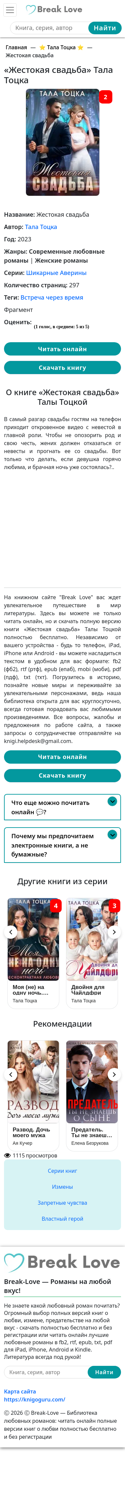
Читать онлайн (62, 349)
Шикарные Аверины (56, 273)
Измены (62, 1186)
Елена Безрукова (90, 1143)
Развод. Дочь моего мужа (31, 1132)
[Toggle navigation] (10, 10)
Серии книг (62, 1170)
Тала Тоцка (41, 227)
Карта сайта (20, 1391)
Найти (105, 27)
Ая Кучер (22, 1143)
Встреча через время (52, 297)
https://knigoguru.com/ (34, 1399)
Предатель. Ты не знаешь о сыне (90, 1132)
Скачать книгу (62, 368)
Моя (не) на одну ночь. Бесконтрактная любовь (33, 989)
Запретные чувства (62, 1202)
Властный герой (62, 1218)
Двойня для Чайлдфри (88, 989)
